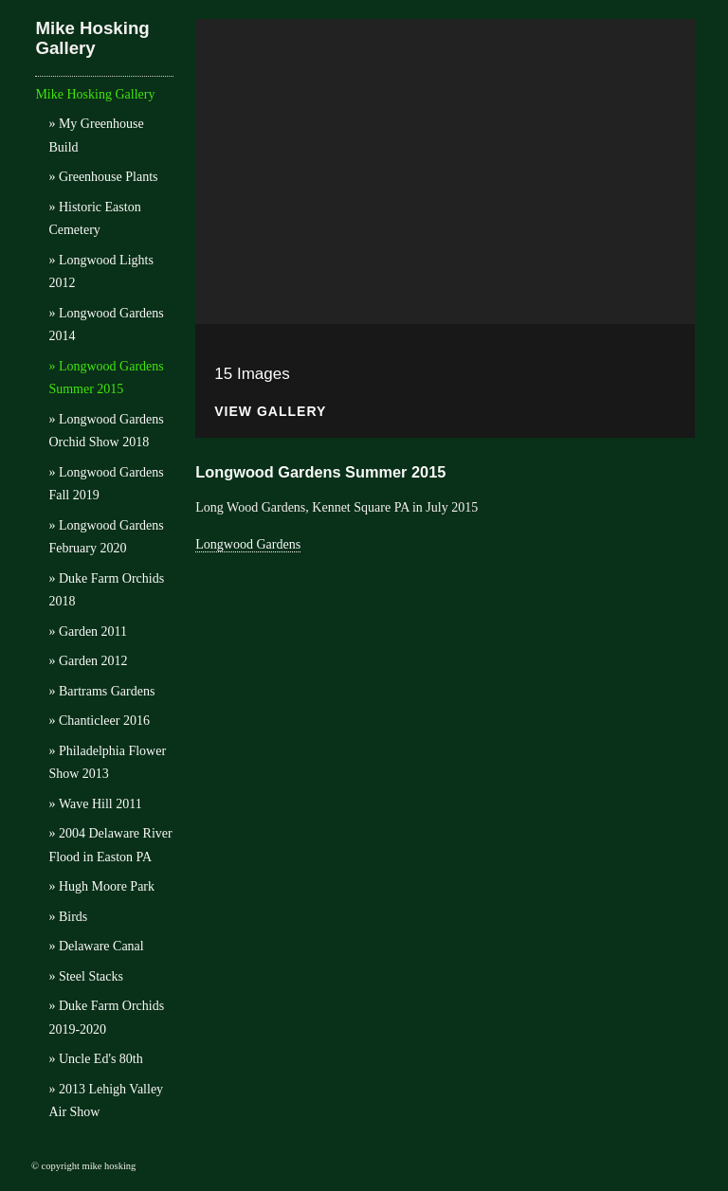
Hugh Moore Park (107, 886)
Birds (73, 917)
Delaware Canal (101, 946)
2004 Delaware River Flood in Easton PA (110, 845)
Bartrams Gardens (107, 691)
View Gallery (270, 412)
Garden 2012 (93, 661)
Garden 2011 (93, 631)
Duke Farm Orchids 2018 (106, 590)
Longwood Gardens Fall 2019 (105, 484)
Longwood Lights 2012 (100, 272)
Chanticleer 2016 (104, 720)
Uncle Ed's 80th (101, 1059)
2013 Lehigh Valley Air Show (105, 1101)
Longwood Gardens (247, 544)
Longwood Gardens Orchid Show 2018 (105, 431)
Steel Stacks (91, 976)
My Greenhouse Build (95, 135)
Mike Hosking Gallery (92, 38)
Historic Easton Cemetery (94, 219)
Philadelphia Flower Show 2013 (107, 763)
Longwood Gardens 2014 (105, 325)
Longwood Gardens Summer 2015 (105, 378)
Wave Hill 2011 (100, 804)
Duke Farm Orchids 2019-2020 (106, 1018)
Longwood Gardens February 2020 (105, 537)
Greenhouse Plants (108, 177)
